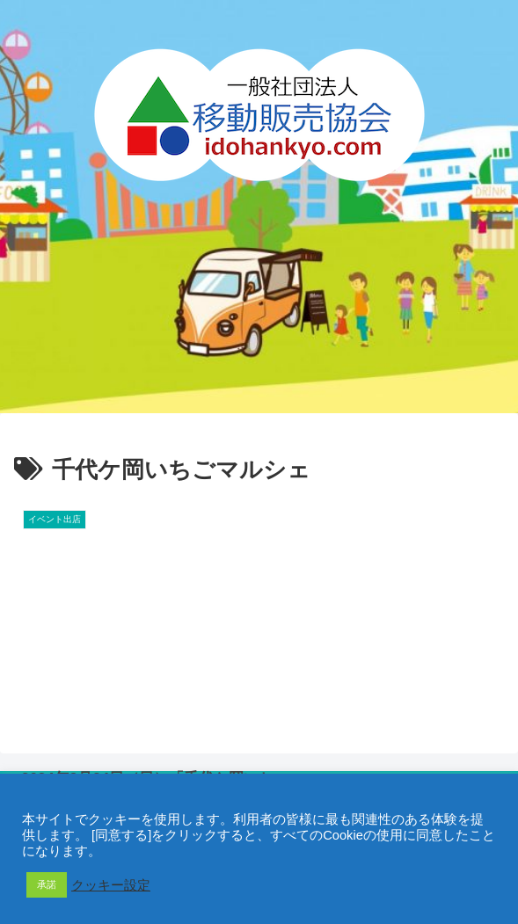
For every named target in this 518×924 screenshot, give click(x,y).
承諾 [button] (46, 884)
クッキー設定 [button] (110, 885)
